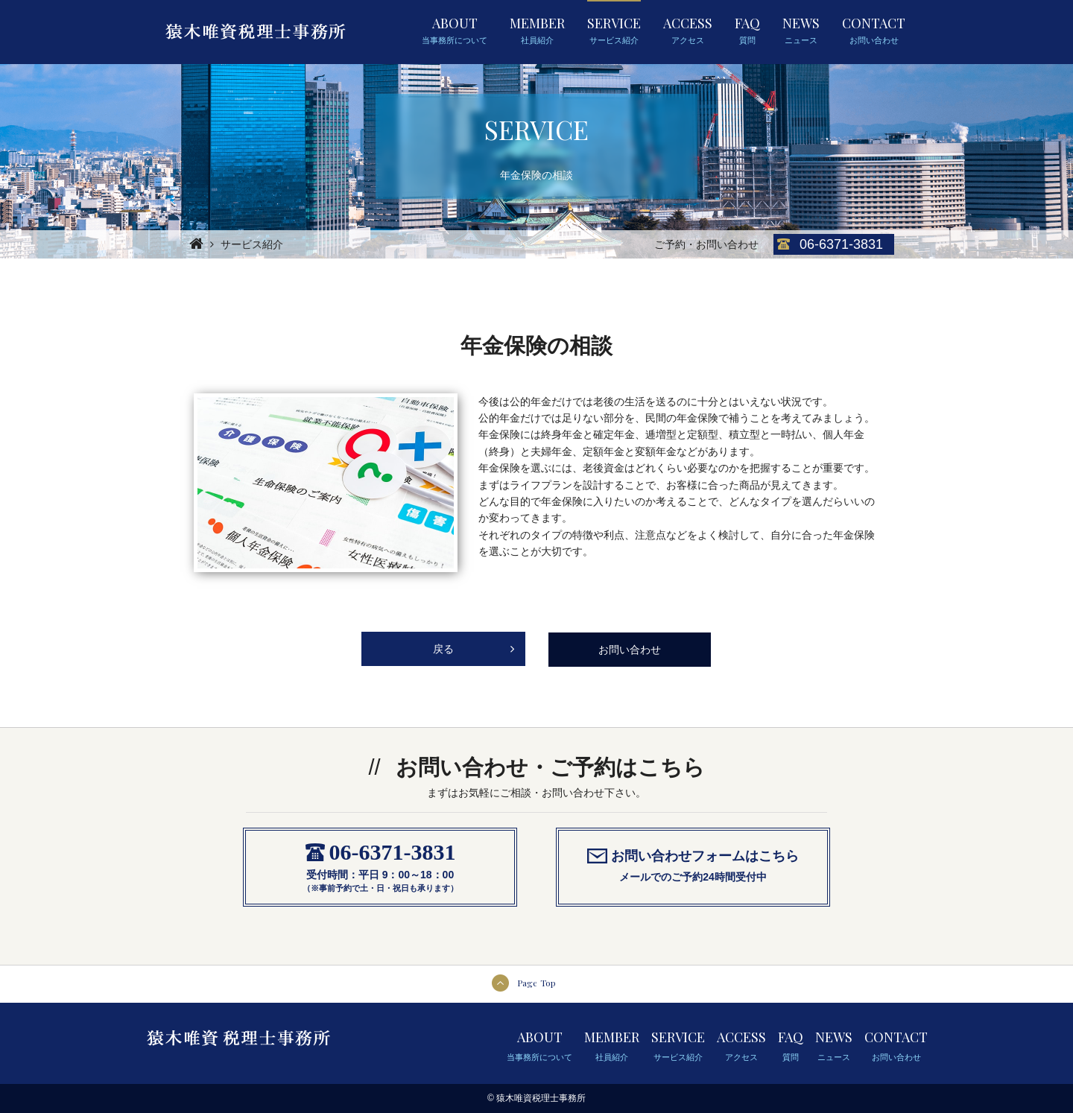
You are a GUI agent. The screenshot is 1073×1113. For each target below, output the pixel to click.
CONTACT (873, 30)
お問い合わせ (629, 650)
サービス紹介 (252, 244)
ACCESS (687, 30)
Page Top (536, 983)
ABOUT (454, 30)
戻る (474, 643)
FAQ (747, 30)
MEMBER (537, 30)
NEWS (801, 30)
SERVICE (614, 30)
